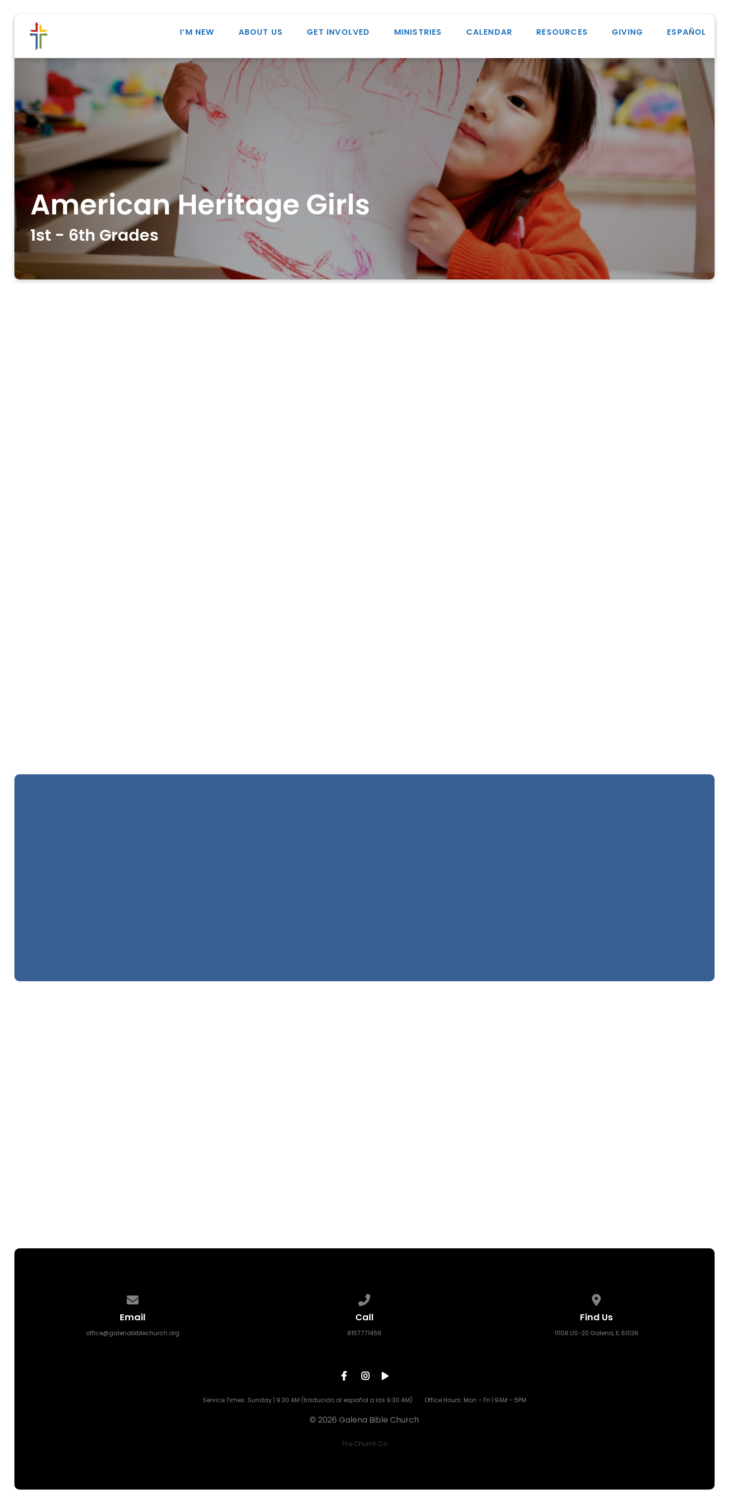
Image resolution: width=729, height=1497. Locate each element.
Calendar (489, 34)
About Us (261, 34)
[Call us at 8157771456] (364, 1298)
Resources (562, 34)
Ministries (418, 34)
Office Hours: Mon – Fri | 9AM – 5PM (475, 1400)
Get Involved (338, 34)
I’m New (197, 34)
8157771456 (364, 1333)
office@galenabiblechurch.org (132, 1333)
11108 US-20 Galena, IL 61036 (597, 1333)
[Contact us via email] (132, 1298)
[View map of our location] (596, 1298)
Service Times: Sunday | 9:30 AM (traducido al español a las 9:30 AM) (307, 1400)
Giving (627, 34)
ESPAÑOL (686, 34)
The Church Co (364, 1443)
